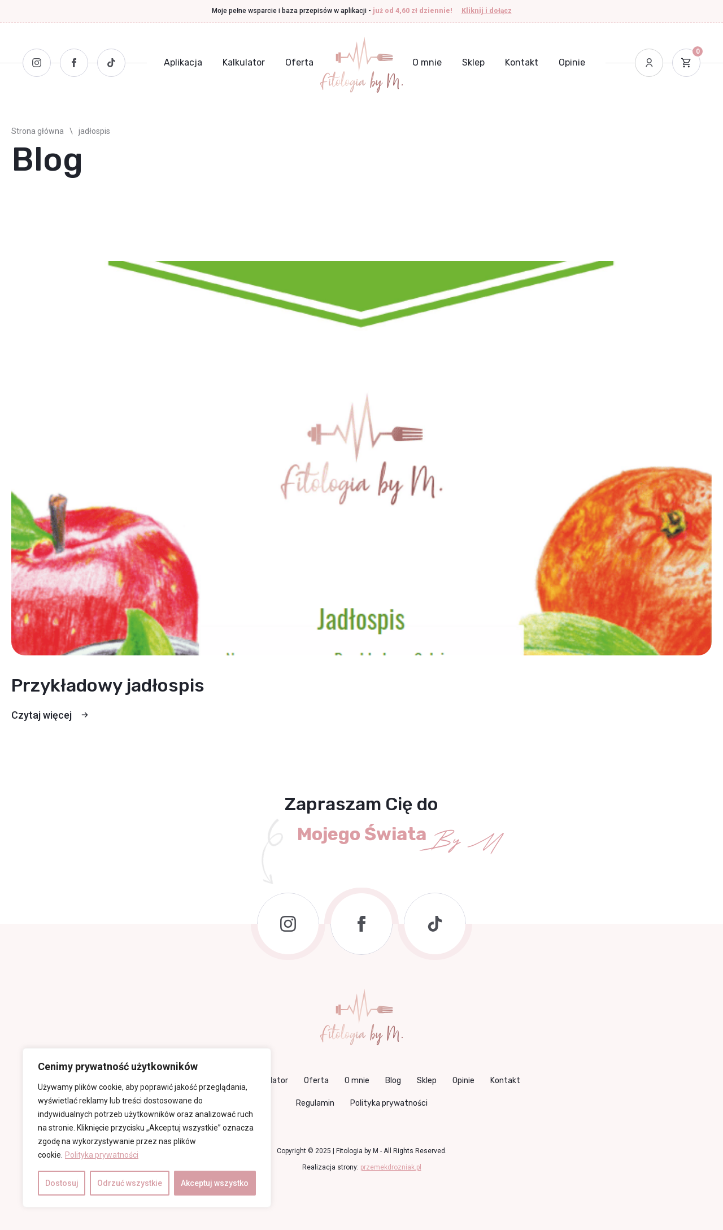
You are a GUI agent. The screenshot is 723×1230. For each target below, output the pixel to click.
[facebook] (361, 924)
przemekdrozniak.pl (390, 1167)
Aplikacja (183, 62)
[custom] (435, 924)
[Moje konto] (649, 63)
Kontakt (521, 62)
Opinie (572, 62)
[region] (147, 1127)
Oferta (299, 62)
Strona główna (37, 131)
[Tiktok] (111, 63)
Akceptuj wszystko (215, 1183)
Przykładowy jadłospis (107, 685)
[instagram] (288, 924)
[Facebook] (74, 63)
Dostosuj (62, 1183)
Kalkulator (244, 62)
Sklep (473, 62)
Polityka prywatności (101, 1154)
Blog (393, 1080)
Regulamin (315, 1103)
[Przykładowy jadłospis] (361, 458)
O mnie (427, 62)
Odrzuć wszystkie (129, 1183)
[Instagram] (37, 63)
